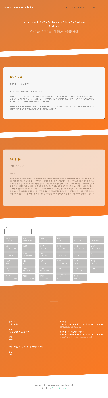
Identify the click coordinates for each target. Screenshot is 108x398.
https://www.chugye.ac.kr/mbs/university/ (76, 337)
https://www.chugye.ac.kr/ (70, 327)
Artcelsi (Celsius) (59, 388)
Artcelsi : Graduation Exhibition (18, 7)
